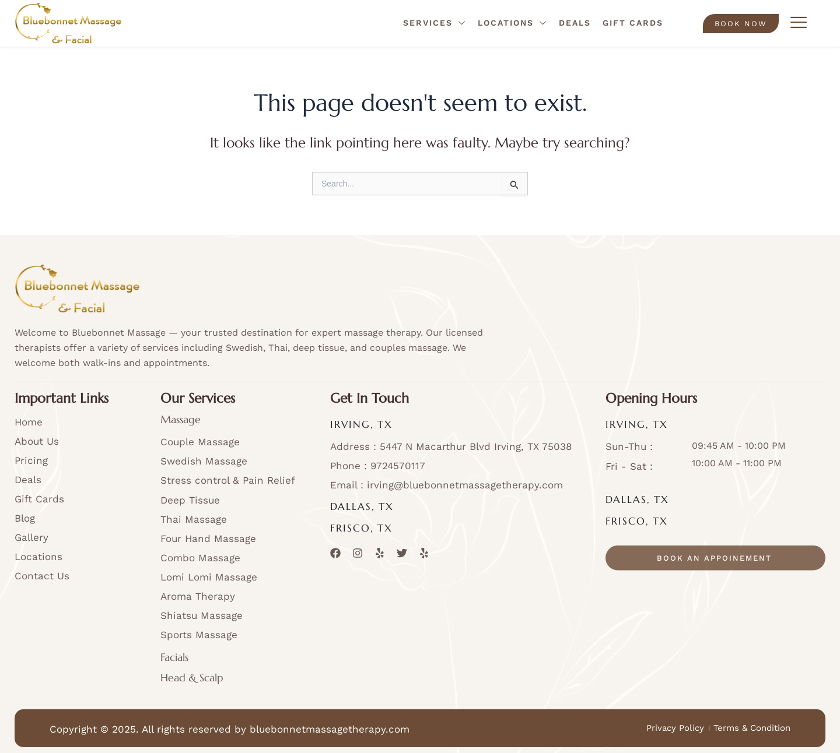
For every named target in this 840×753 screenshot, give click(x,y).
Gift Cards (633, 22)
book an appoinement (714, 574)
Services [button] (434, 23)
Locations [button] (512, 23)
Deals (575, 22)
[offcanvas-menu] (798, 23)
